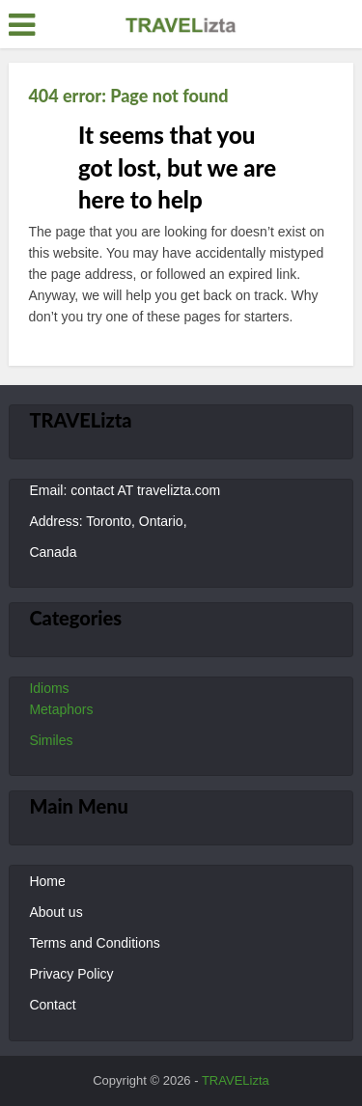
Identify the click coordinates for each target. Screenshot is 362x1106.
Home (47, 881)
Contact (52, 1004)
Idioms (49, 688)
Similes (50, 740)
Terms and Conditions (94, 943)
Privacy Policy (71, 974)
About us (55, 912)
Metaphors (61, 709)
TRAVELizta (235, 1080)
